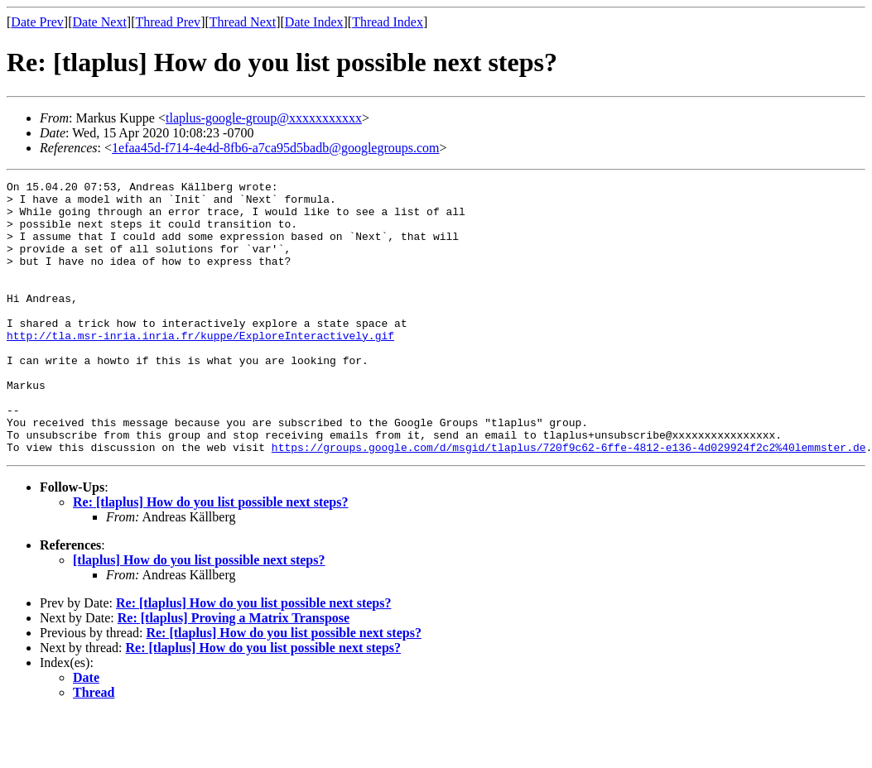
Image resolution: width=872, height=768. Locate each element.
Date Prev (37, 22)
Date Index (314, 22)
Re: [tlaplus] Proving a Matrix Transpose (233, 672)
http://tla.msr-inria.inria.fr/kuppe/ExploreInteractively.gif (200, 367)
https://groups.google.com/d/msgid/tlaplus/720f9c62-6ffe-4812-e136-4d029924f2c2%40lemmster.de (569, 501)
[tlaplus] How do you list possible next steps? (199, 614)
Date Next (100, 22)
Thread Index (387, 22)
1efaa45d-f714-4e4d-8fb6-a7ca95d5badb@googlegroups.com (276, 148)
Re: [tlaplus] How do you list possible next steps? (210, 557)
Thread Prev (167, 22)
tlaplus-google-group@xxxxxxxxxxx (264, 118)
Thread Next (243, 22)
